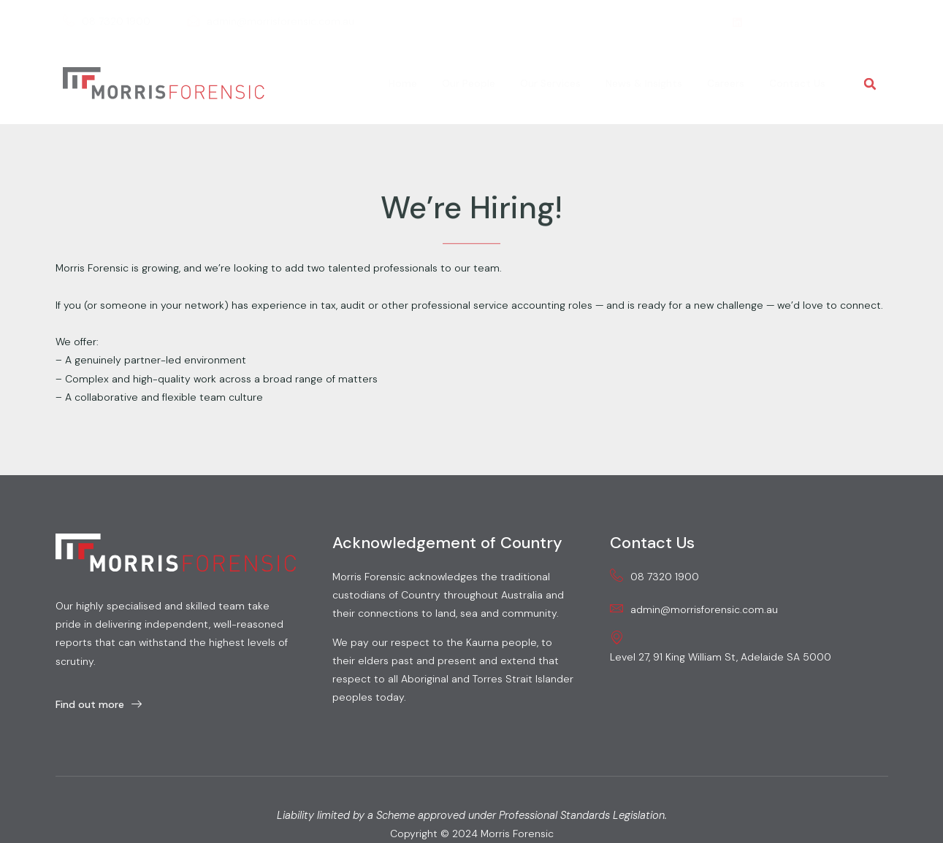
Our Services (550, 83)
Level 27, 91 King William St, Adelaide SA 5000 (720, 646)
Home (403, 83)
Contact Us (797, 83)
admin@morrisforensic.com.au (271, 21)
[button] (870, 84)
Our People (468, 83)
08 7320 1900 (106, 21)
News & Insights (644, 83)
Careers (725, 83)
